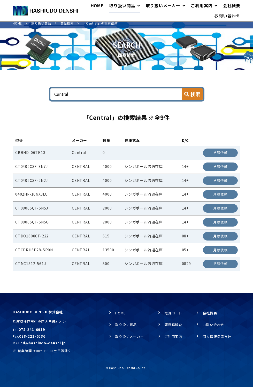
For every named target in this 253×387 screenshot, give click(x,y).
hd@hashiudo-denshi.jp (43, 342)
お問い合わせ (213, 324)
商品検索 (67, 27)
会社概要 (210, 313)
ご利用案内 (173, 336)
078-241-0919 (32, 329)
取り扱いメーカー (129, 336)
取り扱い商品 (41, 27)
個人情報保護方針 (217, 336)
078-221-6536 (32, 336)
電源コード (173, 313)
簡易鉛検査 (173, 324)
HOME (17, 27)
